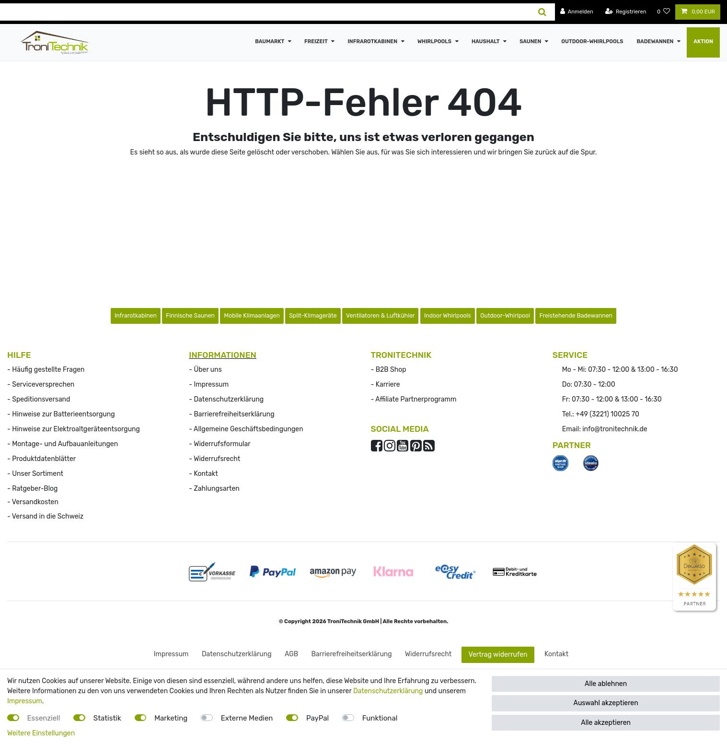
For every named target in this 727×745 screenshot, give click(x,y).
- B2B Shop (388, 370)
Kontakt (556, 654)
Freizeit (316, 41)
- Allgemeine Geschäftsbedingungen (246, 429)
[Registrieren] (626, 12)
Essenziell (43, 718)
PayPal (317, 718)
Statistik (107, 718)
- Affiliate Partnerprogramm (414, 399)
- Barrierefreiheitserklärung (231, 414)
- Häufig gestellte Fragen (46, 370)
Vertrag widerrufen (498, 654)
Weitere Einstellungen (41, 733)
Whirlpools (434, 41)
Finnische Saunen (190, 315)
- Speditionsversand (38, 399)
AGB (291, 654)
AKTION (703, 41)
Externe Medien (247, 718)
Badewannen (655, 41)
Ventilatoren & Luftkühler (380, 315)
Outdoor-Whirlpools (592, 41)
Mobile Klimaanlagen (251, 315)
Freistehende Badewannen (575, 315)
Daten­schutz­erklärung (237, 654)
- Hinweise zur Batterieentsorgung (61, 414)
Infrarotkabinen (372, 41)
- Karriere (385, 384)
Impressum (171, 654)
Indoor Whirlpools (447, 315)
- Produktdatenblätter (41, 459)
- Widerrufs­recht (214, 459)
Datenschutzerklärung (388, 691)
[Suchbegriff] (265, 12)
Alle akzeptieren (606, 723)
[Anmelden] (577, 12)
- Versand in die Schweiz (45, 516)
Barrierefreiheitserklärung (351, 654)
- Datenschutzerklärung (226, 399)
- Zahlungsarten (214, 489)
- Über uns (205, 370)
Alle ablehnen (606, 684)
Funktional (380, 718)
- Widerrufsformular (219, 444)
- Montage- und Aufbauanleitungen (62, 444)
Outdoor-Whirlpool (505, 315)
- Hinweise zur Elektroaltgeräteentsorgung (73, 429)
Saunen (530, 41)
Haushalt (486, 41)
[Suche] (542, 12)
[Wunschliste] (664, 12)
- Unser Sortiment (35, 474)
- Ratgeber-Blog (32, 489)
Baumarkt (270, 41)
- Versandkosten (32, 502)
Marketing (170, 718)
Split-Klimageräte (312, 315)
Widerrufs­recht (428, 654)
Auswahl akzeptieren (606, 703)
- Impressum (209, 384)
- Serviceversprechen (40, 384)
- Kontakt (203, 474)
